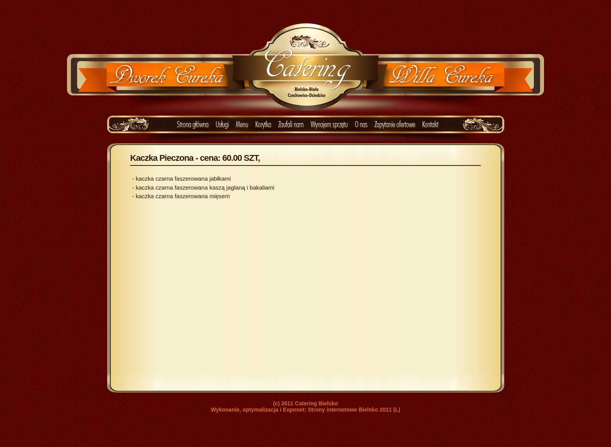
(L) (396, 410)
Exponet (293, 410)
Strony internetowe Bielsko (343, 410)
